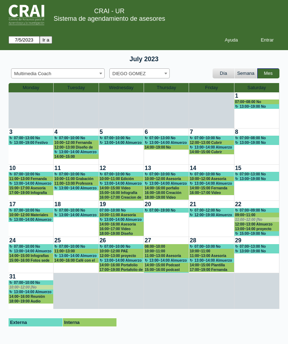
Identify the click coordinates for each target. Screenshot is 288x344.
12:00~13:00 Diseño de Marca (73, 147)
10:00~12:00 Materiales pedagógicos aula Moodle (28, 215)
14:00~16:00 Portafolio (119, 265)
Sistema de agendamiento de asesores (109, 18)
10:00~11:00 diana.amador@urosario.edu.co (166, 251)
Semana (245, 73)
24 (12, 240)
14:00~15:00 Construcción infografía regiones (74, 157)
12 (103, 168)
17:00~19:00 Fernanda (208, 270)
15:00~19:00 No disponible (250, 234)
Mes (268, 73)
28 (193, 240)
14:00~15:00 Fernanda (208, 188)
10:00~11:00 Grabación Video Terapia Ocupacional (73, 179)
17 (12, 204)
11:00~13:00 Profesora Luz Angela (73, 183)
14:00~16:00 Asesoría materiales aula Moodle (119, 224)
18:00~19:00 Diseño (116, 234)
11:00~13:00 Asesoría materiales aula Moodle (164, 256)
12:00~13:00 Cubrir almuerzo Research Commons (206, 143)
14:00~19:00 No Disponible (158, 147)
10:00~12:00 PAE (114, 251)
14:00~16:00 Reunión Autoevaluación (27, 297)
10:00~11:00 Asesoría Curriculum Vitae (118, 215)
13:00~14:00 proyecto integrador (253, 229)
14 (193, 168)
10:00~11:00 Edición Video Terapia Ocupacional (117, 179)
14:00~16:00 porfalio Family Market (162, 188)
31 (12, 276)
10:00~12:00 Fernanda (73, 143)
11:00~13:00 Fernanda (28, 179)
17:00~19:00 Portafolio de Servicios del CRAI (121, 270)
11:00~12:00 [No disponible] (248, 220)
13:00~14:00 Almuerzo (77, 152)
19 (103, 204)
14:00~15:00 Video (115, 188)
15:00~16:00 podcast (162, 270)
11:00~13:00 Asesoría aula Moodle (208, 256)
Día (223, 73)
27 (148, 240)
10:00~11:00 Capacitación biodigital (209, 251)
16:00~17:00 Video (205, 193)
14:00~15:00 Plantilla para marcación (207, 265)
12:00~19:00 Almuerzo (213, 215)
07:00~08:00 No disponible (248, 102)
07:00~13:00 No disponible (24, 138)
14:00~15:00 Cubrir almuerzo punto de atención (206, 152)
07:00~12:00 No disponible (205, 210)
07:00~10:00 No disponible (69, 138)
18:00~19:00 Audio (25, 301)
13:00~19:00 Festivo (31, 143)
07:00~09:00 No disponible (250, 210)
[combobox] (58, 73)
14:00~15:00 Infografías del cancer (29, 256)
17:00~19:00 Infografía (28, 193)
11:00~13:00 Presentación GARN (71, 251)
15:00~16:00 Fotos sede (29, 260)
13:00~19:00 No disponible (250, 107)
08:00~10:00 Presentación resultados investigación (165, 246)
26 (103, 240)
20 (148, 204)
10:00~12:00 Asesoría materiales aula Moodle (164, 179)
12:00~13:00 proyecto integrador (118, 256)
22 (238, 204)
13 (148, 168)
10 (12, 168)
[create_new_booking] (256, 110)
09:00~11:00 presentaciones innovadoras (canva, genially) (252, 215)
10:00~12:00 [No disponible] (22, 287)
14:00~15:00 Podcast (162, 265)
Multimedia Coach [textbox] (32, 73)
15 (238, 168)
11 (57, 168)
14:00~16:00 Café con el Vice (74, 260)
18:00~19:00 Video (160, 197)
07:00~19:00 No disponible (160, 210)
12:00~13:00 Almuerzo (254, 224)
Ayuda (231, 40)
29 (238, 240)
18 (57, 204)
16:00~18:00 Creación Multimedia (163, 193)
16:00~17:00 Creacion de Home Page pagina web (120, 197)
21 (193, 204)
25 (57, 240)
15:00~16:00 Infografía (118, 193)
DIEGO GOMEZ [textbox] (129, 73)
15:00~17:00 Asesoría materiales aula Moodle (29, 188)
